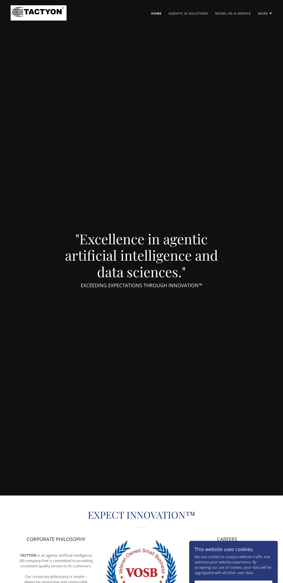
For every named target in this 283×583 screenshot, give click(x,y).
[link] (39, 12)
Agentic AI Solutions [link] (188, 13)
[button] (265, 13)
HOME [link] (156, 13)
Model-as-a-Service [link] (233, 13)
